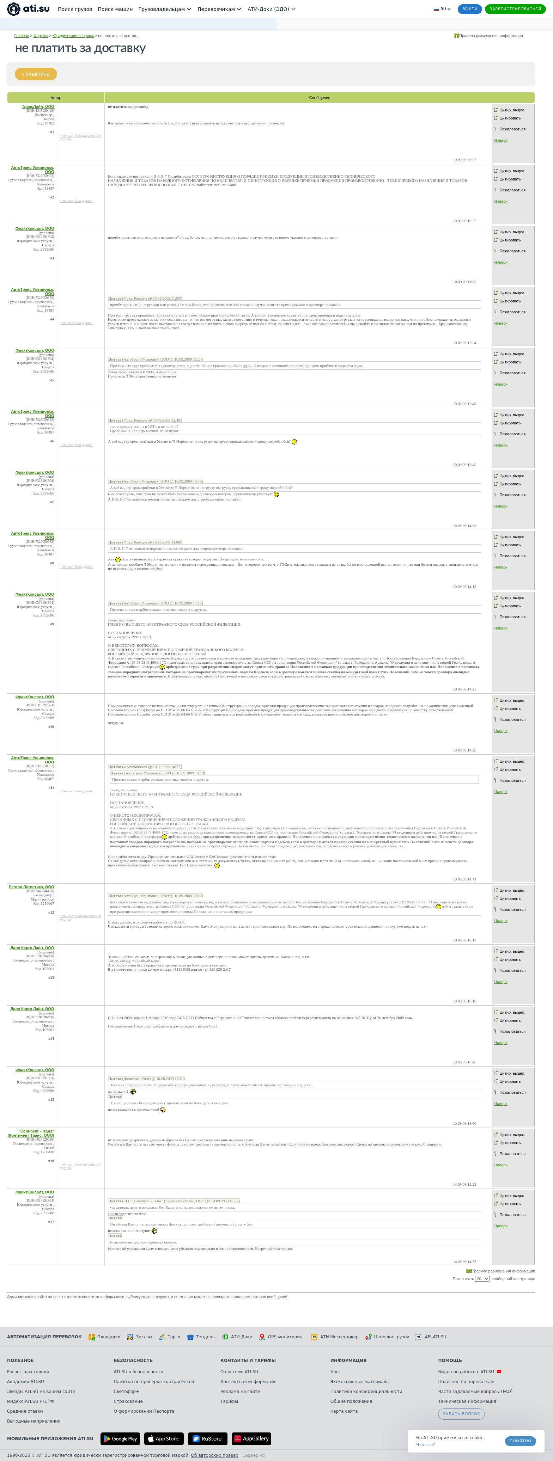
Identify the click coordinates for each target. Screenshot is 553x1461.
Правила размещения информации (491, 35)
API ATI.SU (430, 1337)
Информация (348, 1360)
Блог (335, 1371)
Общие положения (351, 1401)
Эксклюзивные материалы (360, 1381)
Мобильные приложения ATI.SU (50, 1438)
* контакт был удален (76, 201)
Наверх (500, 140)
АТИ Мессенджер (335, 1337)
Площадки (104, 1336)
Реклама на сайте (240, 1391)
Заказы (139, 1336)
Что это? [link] (425, 1444)
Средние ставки (25, 1411)
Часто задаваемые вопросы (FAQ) (475, 1391)
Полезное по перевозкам (466, 1381)
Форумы (41, 35)
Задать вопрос (461, 1414)
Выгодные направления (33, 1421)
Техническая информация (467, 1401)
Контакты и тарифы (248, 1360)
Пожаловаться (512, 129)
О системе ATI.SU (239, 1371)
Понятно (520, 1441)
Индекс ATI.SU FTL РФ (30, 1401)
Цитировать (510, 118)
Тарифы (229, 1401)
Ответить (38, 74)
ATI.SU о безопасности (138, 1371)
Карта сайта (344, 1411)
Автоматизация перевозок (44, 1336)
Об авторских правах (214, 1455)
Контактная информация (248, 1381)
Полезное (20, 1360)
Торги (169, 1336)
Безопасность (133, 1360)
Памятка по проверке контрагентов (154, 1381)
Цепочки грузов (387, 1336)
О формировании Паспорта (144, 1411)
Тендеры (201, 1336)
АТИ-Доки (237, 1336)
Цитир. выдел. (512, 110)
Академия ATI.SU (25, 1381)
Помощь (450, 1360)
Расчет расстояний (28, 1371)
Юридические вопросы (73, 35)
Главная (21, 35)
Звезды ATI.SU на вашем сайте (41, 1391)
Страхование (128, 1401)
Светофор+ (126, 1391)
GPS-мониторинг (282, 1337)
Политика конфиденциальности (366, 1391)
